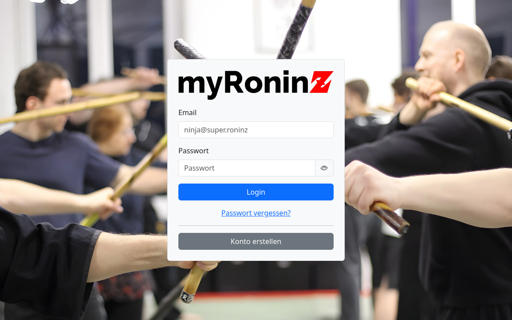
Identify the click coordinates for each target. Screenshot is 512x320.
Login (256, 192)
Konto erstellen (256, 241)
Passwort (193, 151)
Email (187, 112)
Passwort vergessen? (256, 213)
